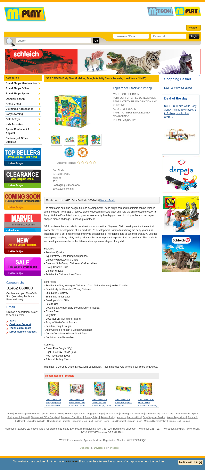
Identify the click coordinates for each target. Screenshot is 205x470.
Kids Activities (14, 124)
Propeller (114, 448)
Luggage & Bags (15, 98)
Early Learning (14, 114)
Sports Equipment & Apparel (17, 131)
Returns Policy (108, 417)
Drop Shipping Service (154, 417)
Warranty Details (107, 200)
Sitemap (186, 421)
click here (71, 461)
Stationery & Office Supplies (17, 140)
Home (10, 413)
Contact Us (174, 421)
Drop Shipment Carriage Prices (126, 421)
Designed (84, 448)
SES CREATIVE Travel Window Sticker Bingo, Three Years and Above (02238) (101, 405)
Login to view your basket (178, 87)
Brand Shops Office (17, 88)
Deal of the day (176, 98)
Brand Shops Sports (18, 93)
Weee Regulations (176, 417)
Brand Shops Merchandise (21, 83)
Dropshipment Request (22, 331)
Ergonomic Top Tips (81, 421)
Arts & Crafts (13, 103)
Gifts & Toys (13, 119)
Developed (99, 448)
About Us (121, 417)
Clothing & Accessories (19, 108)
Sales (12, 320)
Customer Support (20, 324)
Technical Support (20, 328)
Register (193, 27)
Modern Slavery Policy (155, 421)
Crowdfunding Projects (58, 421)
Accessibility (134, 417)
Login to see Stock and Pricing (132, 88)
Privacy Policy (91, 417)
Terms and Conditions (71, 417)
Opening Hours (101, 421)
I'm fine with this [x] (190, 462)
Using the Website (36, 421)
